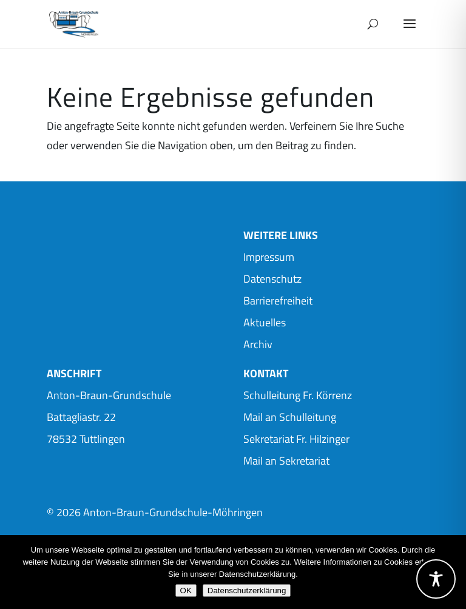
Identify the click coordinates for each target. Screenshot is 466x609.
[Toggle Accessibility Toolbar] (436, 579)
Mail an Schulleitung (289, 417)
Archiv (257, 344)
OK (186, 590)
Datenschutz (272, 279)
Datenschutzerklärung (247, 590)
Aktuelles (264, 322)
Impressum (268, 257)
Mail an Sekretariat (286, 461)
